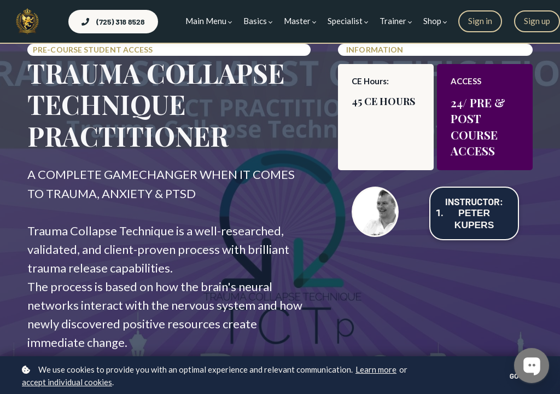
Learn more (375, 369)
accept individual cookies (67, 382)
